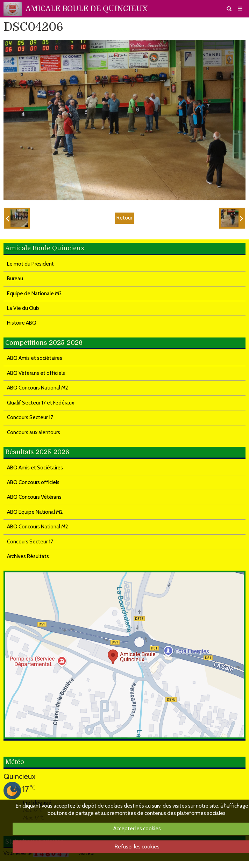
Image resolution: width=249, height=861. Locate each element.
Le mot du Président (30, 264)
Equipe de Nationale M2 (34, 293)
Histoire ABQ (21, 323)
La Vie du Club (23, 308)
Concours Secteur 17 (30, 417)
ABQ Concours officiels (33, 482)
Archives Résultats (28, 556)
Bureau (15, 278)
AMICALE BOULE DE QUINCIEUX (87, 9)
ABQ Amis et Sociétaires (35, 468)
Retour (124, 218)
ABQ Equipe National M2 (35, 512)
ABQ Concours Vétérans (34, 497)
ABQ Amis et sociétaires (34, 358)
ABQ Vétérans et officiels (36, 373)
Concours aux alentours (33, 432)
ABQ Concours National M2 (37, 388)
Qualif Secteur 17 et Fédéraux (40, 403)
